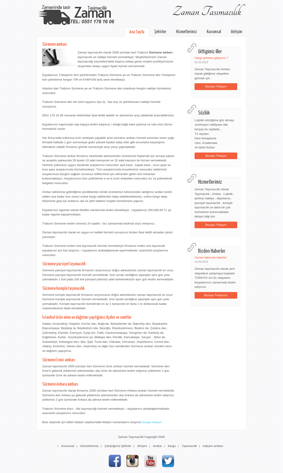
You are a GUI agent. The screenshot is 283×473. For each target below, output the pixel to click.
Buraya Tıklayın (215, 86)
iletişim (236, 32)
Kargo (172, 446)
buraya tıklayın (152, 422)
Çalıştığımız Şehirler (118, 446)
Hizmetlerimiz (186, 32)
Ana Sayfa (136, 32)
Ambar (157, 446)
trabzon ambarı (213, 446)
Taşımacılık (189, 446)
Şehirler (160, 32)
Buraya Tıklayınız (216, 295)
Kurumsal (214, 32)
